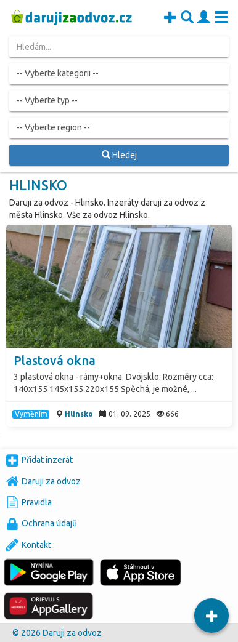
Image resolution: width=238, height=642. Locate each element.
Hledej (119, 155)
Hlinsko (79, 414)
